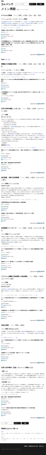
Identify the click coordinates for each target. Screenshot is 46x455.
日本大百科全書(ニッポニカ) (10, 108)
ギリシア (33, 72)
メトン (21, 21)
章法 (21, 139)
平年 (42, 190)
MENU (2, 1)
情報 (17, 27)
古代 (9, 21)
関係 (15, 74)
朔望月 (4, 289)
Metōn (25, 21)
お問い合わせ (41, 446)
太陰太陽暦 (21, 25)
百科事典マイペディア (9, 228)
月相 (8, 74)
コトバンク (7, 4)
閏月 (22, 135)
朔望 (42, 119)
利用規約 (25, 446)
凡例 (19, 27)
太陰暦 (22, 331)
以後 (11, 242)
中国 (43, 137)
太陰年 (28, 23)
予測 (2, 333)
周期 (42, 21)
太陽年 (9, 23)
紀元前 (2, 21)
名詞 (9, 59)
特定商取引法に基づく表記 (33, 446)
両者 (12, 126)
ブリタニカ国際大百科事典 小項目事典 (14, 276)
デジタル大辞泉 (6, 15)
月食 (41, 331)
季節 (12, 25)
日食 (38, 331)
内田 (6, 59)
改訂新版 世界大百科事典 (10, 177)
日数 (15, 126)
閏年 (10, 191)
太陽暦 (11, 133)
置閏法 (8, 145)
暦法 (41, 135)
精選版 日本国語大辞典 (9, 64)
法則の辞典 (5, 325)
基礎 (2, 240)
